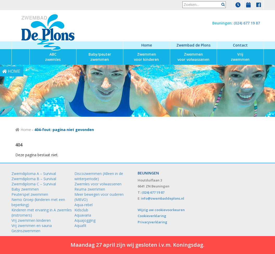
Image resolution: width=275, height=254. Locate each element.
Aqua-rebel (83, 204)
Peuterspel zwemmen (29, 194)
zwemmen (99, 57)
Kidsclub (81, 209)
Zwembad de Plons (193, 45)
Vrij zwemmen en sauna (31, 225)
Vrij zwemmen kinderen (31, 220)
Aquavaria (82, 215)
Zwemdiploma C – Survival (33, 183)
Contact (240, 45)
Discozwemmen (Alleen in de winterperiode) (98, 176)
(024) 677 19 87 (247, 23)
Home (146, 45)
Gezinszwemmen (25, 230)
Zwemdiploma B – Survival (33, 178)
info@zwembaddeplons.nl (162, 198)
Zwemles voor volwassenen (97, 183)
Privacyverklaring (152, 222)
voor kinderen (146, 57)
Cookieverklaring (152, 215)
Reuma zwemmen (89, 189)
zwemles (53, 57)
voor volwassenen (193, 57)
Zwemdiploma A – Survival (33, 173)
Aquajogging (84, 220)
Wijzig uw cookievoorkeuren (161, 209)
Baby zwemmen (25, 189)
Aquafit (80, 225)
